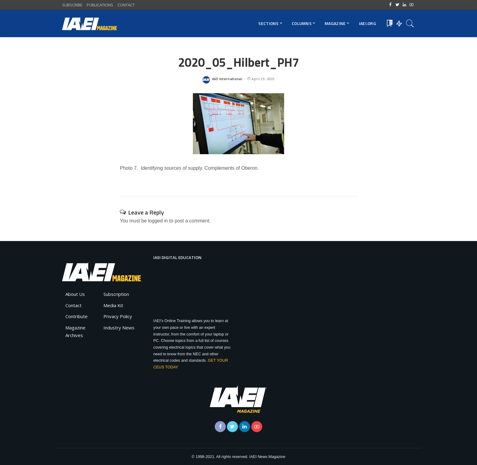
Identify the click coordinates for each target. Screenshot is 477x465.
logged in (158, 220)
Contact (73, 305)
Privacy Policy (117, 316)
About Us (75, 294)
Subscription (116, 294)
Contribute (76, 316)
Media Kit (113, 305)
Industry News (118, 328)
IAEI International (227, 78)
